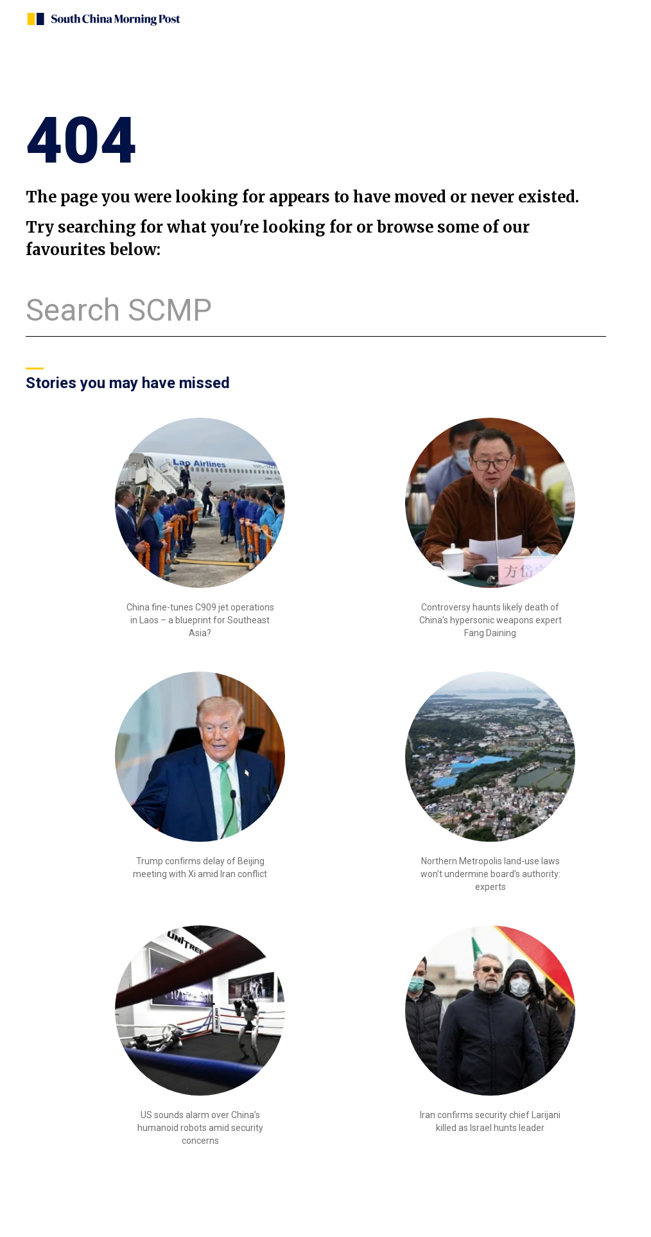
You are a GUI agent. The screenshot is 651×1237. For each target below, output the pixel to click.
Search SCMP (119, 310)
